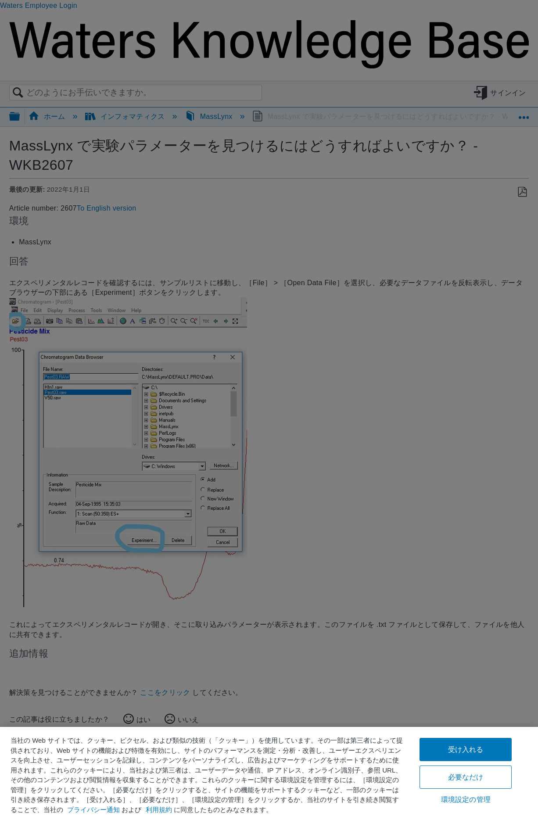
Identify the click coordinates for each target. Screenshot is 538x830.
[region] (269, 778)
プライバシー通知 (93, 809)
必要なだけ (466, 777)
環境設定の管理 (466, 799)
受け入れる (466, 749)
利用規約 (159, 809)
